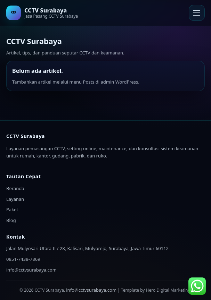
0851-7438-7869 (23, 259)
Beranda (15, 188)
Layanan (15, 199)
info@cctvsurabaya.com (31, 270)
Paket (12, 209)
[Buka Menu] (197, 13)
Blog (11, 220)
